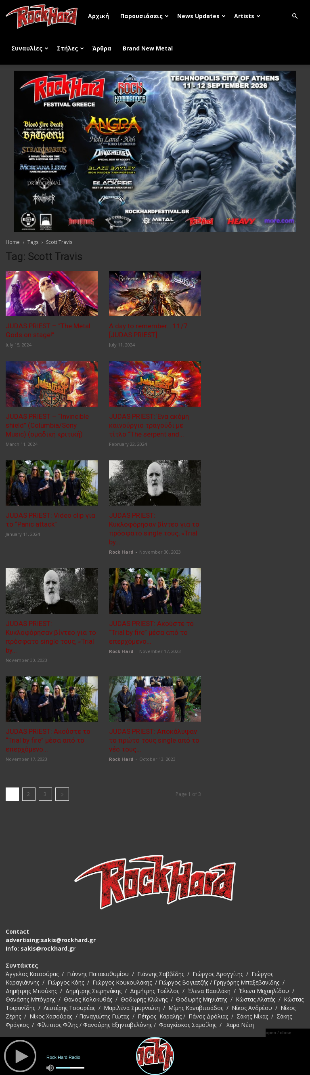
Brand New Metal (148, 48)
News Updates (201, 16)
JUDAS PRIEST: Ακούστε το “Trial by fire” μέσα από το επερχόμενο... (151, 632)
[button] (294, 16)
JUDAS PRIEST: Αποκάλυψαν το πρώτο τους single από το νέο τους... (154, 740)
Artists (247, 16)
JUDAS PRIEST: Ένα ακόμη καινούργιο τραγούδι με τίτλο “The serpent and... (149, 425)
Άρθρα (101, 48)
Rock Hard (121, 552)
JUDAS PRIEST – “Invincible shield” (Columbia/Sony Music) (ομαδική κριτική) (47, 425)
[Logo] (44, 16)
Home (13, 242)
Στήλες (70, 48)
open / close (278, 1032)
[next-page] (62, 794)
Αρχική (98, 16)
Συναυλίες (29, 48)
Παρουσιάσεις (144, 16)
